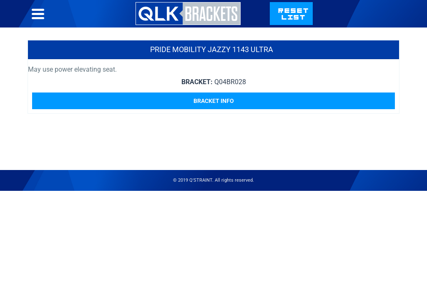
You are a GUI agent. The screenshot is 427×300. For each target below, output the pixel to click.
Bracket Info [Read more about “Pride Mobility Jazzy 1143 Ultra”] (213, 101)
